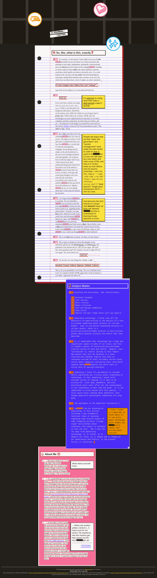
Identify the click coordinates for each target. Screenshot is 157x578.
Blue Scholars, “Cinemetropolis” (86, 546)
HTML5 (66, 126)
